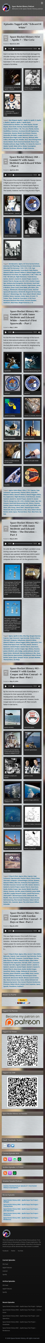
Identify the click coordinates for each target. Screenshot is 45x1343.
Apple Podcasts (7, 1268)
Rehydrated (27, 655)
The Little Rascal (28, 902)
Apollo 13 (33, 120)
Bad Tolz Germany (13, 268)
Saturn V (38, 144)
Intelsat (6, 505)
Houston (34, 133)
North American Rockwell (22, 142)
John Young (11, 507)
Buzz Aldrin (37, 954)
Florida (31, 129)
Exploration (25, 275)
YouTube (20, 1251)
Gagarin (18, 965)
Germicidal (6, 649)
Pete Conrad (18, 900)
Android (5, 1271)
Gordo (5, 889)
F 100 (31, 275)
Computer (13, 640)
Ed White (15, 960)
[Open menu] (42, 3)
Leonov (36, 973)
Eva (20, 275)
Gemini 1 (29, 965)
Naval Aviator (35, 898)
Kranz (31, 973)
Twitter (13, 1251)
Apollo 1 (20, 120)
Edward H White (13, 129)
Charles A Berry (25, 492)
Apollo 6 (13, 122)
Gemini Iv (18, 279)
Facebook (5, 1251)
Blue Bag (26, 636)
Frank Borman (32, 277)
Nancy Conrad (11, 980)
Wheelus (19, 148)
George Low (18, 281)
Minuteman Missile (17, 978)
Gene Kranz (34, 647)
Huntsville (6, 135)
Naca (26, 140)
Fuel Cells (23, 644)
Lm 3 (35, 135)
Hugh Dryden (31, 285)
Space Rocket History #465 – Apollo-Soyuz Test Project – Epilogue (21, 1201)
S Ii (27, 144)
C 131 (25, 268)
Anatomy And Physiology (11, 266)
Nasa (24, 294)
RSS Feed (5, 1264)
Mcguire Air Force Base (33, 292)
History (18, 285)
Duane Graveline (28, 127)
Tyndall (10, 146)
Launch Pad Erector (33, 893)
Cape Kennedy (15, 270)
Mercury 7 (6, 294)
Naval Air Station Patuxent (21, 898)
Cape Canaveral (14, 638)
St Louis (32, 296)
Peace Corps (35, 142)
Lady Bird (6, 893)
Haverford (35, 889)
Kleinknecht (14, 290)
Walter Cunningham (29, 146)
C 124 (21, 268)
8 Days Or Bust (13, 876)
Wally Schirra (18, 146)
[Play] (5, 48)
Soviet (23, 296)
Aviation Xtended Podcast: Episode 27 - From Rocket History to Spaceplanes (20, 1187)
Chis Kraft (6, 640)
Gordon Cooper (35, 281)
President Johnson (9, 144)
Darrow (30, 880)
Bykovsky (6, 956)
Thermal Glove (22, 512)
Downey (19, 127)
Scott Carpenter (30, 984)
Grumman (14, 131)
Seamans (17, 296)
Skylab (5, 146)
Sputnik (5, 986)
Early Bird (34, 492)
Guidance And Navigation (15, 283)
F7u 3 (23, 129)
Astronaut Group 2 (26, 266)
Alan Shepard (13, 120)
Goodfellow (7, 131)
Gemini (36, 129)
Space (27, 296)
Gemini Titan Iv (8, 281)
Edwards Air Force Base (10, 275)
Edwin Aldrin (34, 960)
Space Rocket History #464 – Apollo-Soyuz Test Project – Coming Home (21, 1205)
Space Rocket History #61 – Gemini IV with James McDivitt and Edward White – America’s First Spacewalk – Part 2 (25, 317)
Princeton (26, 900)
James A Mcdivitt (14, 505)
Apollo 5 (7, 122)
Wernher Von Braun (9, 148)
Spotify (5, 1274)
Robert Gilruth (31, 294)
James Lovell (15, 287)
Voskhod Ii (6, 303)
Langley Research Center (25, 135)
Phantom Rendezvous (33, 982)
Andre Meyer (17, 490)
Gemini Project (26, 279)
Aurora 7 (30, 954)
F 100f (36, 275)
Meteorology (15, 294)
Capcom (33, 490)
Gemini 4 (11, 279)
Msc (21, 294)
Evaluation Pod (26, 883)
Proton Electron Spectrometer (13, 655)
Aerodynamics (13, 264)
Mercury (25, 137)
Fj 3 (27, 129)
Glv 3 (23, 281)
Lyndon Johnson (28, 651)
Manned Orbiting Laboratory (12, 976)
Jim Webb (14, 135)
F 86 (4, 277)
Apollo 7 (19, 122)
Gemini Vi (35, 279)
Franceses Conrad (15, 885)
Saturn (11, 296)
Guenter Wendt (17, 133)
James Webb (23, 287)
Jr (8, 290)
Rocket (5, 512)
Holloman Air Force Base (29, 971)
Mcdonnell (21, 292)
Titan (10, 298)
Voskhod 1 (20, 986)
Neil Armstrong (8, 900)
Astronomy (36, 266)
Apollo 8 (16, 636)
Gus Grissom (26, 133)
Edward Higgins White (34, 272)
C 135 (29, 268)
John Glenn (31, 287)
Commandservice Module (11, 124)
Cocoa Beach (25, 270)
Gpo (4, 283)
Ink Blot (17, 891)
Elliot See (17, 883)
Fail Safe (6, 885)
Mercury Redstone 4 (17, 510)
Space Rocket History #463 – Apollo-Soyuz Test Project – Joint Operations (21, 1210)
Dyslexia (36, 880)
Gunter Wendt (26, 889)
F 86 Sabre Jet (11, 277)
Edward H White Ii (20, 272)
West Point (14, 303)
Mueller (21, 140)
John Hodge (18, 651)
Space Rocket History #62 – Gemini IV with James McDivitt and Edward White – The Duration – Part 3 (25, 528)
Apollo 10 (27, 120)
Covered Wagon (23, 880)
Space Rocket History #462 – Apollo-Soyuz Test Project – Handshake (21, 1214)
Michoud (31, 137)
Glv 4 (27, 281)
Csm (22, 124)
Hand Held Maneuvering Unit (18, 503)
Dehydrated (21, 640)
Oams (22, 980)
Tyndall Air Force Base (20, 298)
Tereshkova (12, 986)
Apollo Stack (26, 122)
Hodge (18, 971)
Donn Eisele (12, 127)
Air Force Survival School (31, 264)
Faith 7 (30, 963)
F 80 (40, 275)
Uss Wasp (16, 660)
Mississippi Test (13, 140)
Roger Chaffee (20, 144)
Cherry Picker (35, 878)
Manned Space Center (25, 290)
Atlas (5, 268)
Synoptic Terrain (23, 657)
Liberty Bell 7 (20, 507)
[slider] (23, 49)
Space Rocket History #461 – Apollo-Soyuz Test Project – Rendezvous (21, 1218)
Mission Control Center (31, 978)
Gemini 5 (6, 967)
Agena (21, 264)
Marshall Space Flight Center (12, 137)
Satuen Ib (31, 144)
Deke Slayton (28, 124)
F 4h (20, 129)
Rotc (10, 902)
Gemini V (30, 967)
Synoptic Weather (34, 657)
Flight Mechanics (21, 277)
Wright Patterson (28, 148)
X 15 (31, 303)
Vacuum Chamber (30, 300)
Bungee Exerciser (35, 636)
